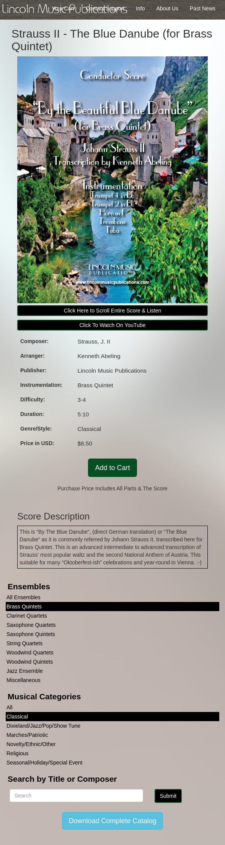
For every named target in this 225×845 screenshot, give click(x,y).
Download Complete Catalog (112, 821)
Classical (17, 716)
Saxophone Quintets (31, 634)
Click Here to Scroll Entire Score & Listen (112, 310)
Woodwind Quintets (30, 662)
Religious (18, 753)
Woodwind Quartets (30, 652)
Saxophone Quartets (31, 625)
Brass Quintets (24, 606)
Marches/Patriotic (27, 735)
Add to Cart (112, 468)
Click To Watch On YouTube (112, 325)
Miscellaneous (24, 680)
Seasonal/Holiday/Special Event (44, 763)
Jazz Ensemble (25, 671)
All (10, 707)
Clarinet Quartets (27, 616)
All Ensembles (24, 597)
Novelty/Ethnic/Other (31, 744)
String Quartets (24, 643)
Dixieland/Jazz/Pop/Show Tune (43, 726)
